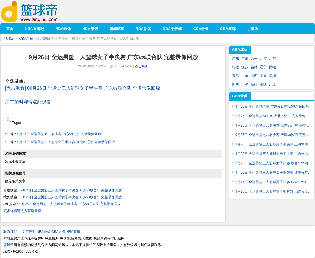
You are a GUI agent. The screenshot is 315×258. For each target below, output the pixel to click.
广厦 (272, 84)
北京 (272, 59)
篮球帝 (37, 11)
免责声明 (29, 232)
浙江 (263, 84)
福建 (235, 67)
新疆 (254, 84)
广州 (244, 59)
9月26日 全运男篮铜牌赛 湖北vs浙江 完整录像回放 (273, 116)
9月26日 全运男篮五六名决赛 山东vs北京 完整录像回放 (59, 134)
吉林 (254, 67)
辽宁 (263, 67)
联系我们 (10, 232)
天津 (244, 84)
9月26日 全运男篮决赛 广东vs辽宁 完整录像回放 (272, 107)
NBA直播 (73, 232)
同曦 (272, 67)
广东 (235, 59)
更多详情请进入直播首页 (22, 211)
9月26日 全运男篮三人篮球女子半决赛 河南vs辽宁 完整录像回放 (66, 142)
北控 (263, 59)
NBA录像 (44, 232)
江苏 (244, 67)
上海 (263, 76)
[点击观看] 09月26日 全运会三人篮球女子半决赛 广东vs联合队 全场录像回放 (82, 88)
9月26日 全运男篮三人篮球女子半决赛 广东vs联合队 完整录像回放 (71, 190)
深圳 (272, 76)
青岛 (235, 76)
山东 (244, 76)
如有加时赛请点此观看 (28, 101)
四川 (235, 84)
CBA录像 (26, 39)
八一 (254, 59)
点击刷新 (142, 66)
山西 (254, 76)
